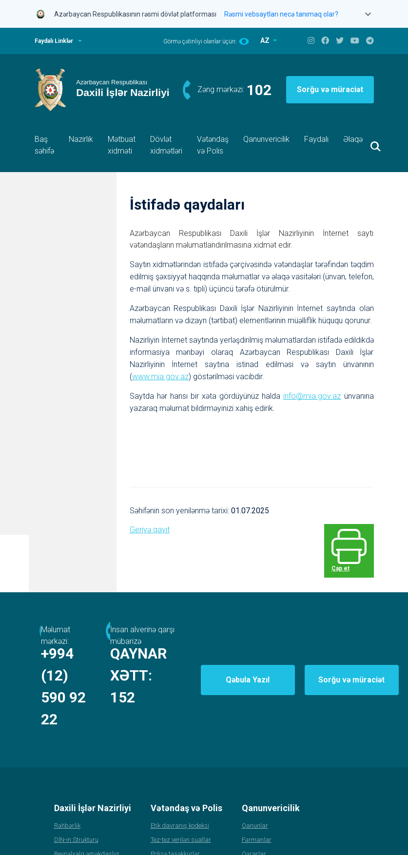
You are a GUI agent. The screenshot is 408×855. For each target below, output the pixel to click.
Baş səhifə (44, 145)
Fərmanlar (257, 795)
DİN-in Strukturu (76, 795)
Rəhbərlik (67, 781)
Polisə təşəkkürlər (175, 809)
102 (259, 89)
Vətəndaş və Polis (213, 145)
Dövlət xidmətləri (166, 145)
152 (227, 674)
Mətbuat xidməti (122, 145)
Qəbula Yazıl (300, 657)
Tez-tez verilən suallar (181, 795)
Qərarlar (254, 809)
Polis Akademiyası (79, 837)
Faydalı (316, 139)
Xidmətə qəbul (171, 823)
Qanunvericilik (266, 139)
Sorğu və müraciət (330, 89)
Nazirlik (81, 139)
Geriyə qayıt (150, 529)
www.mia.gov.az (160, 376)
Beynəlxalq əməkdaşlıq (86, 809)
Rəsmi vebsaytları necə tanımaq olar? (281, 14)
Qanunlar (255, 781)
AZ (265, 40)
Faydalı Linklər (54, 41)
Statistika (67, 823)
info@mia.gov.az (312, 395)
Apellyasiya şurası (176, 837)
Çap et (351, 557)
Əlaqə (353, 139)
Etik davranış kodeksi (180, 781)
